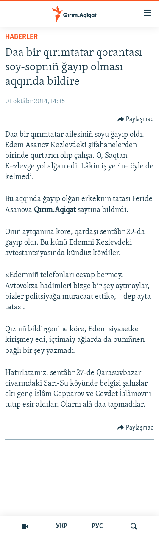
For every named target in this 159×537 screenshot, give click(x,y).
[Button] (135, 119)
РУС (97, 526)
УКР (61, 526)
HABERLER (21, 37)
